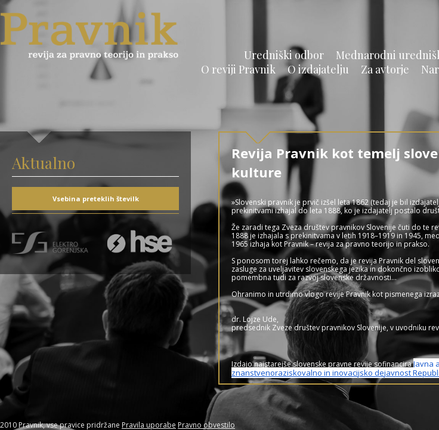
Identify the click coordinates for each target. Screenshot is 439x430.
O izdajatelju (318, 69)
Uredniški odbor (284, 55)
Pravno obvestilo (206, 425)
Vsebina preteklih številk (95, 198)
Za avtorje (385, 69)
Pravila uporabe (149, 425)
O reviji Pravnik (238, 69)
